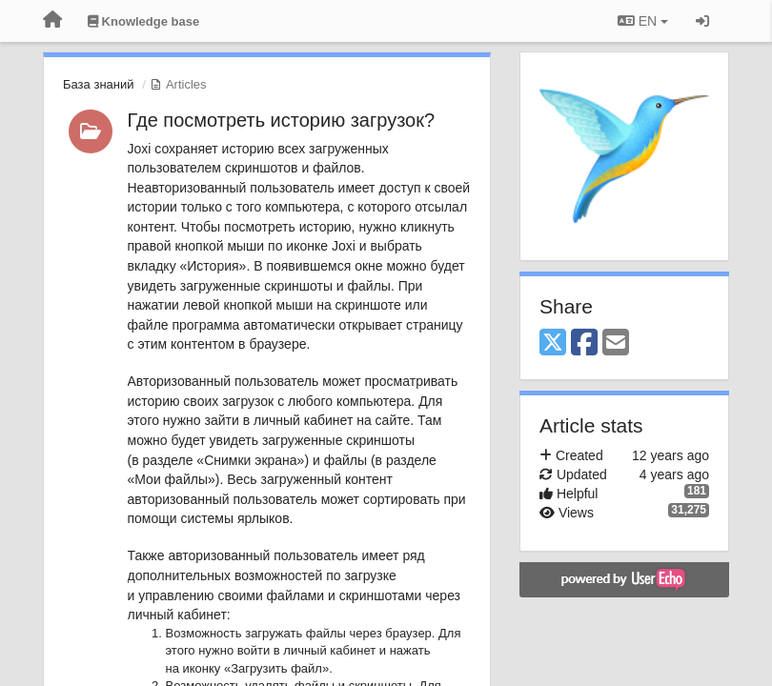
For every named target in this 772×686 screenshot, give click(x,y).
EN (643, 21)
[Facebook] (584, 343)
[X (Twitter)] (552, 343)
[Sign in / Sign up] (702, 21)
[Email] (615, 343)
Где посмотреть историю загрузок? (282, 120)
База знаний (98, 84)
